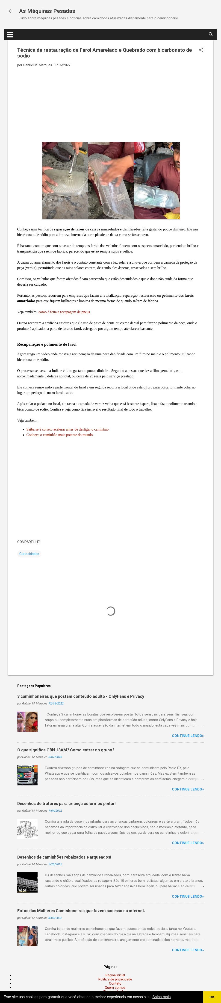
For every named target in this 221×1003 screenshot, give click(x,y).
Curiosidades (29, 554)
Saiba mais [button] (161, 997)
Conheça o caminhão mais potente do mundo (60, 435)
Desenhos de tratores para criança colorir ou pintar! (66, 803)
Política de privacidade (115, 979)
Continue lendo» (188, 736)
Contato (115, 983)
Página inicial (115, 975)
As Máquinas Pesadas (47, 11)
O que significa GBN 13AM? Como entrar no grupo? (65, 749)
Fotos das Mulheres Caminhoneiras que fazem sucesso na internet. (81, 910)
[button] (201, 50)
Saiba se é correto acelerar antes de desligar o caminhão (68, 429)
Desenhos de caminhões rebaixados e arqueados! (64, 857)
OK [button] (212, 997)
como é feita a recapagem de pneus (64, 312)
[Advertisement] (110, 104)
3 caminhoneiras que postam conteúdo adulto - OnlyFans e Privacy (80, 696)
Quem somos (115, 988)
